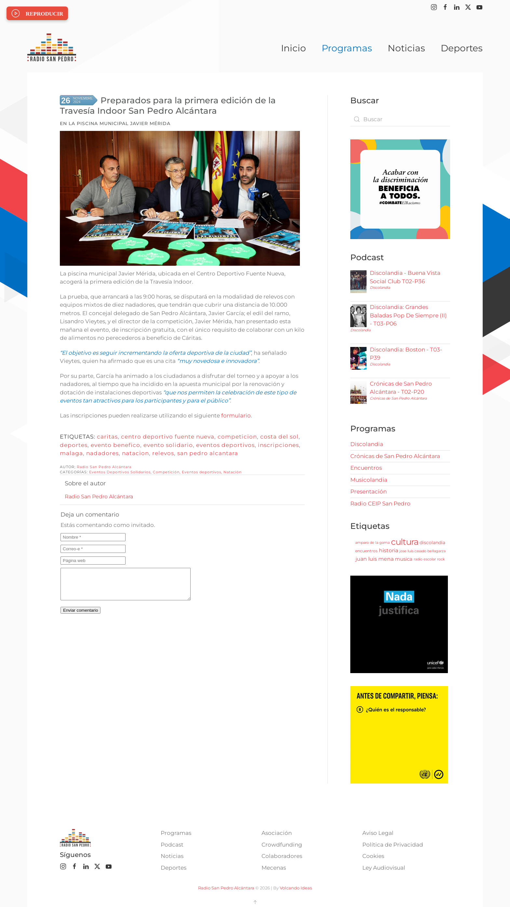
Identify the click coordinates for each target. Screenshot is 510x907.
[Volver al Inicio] (51, 48)
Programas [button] (347, 48)
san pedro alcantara (207, 453)
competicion (237, 436)
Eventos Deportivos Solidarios (120, 472)
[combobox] (400, 119)
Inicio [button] (293, 48)
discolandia (432, 542)
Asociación (277, 833)
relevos (163, 453)
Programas (176, 833)
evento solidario (168, 445)
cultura (404, 542)
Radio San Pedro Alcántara (104, 467)
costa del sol (279, 436)
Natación (232, 472)
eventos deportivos (225, 445)
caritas (107, 436)
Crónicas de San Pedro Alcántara (398, 398)
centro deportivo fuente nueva (167, 436)
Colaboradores (282, 856)
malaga (71, 453)
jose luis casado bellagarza (422, 551)
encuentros (366, 550)
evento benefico (115, 445)
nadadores (102, 453)
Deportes (462, 48)
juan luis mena (375, 559)
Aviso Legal (378, 833)
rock (441, 559)
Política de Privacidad (392, 844)
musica (403, 559)
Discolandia (380, 287)
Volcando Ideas (296, 887)
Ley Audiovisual (383, 867)
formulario (236, 415)
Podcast (172, 844)
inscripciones (278, 445)
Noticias (406, 48)
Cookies (373, 856)
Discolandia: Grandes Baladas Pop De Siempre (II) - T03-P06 (408, 315)
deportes (73, 445)
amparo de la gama (372, 542)
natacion (135, 453)
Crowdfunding (282, 844)
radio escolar (425, 559)
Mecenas (274, 867)
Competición (166, 472)
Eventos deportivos (201, 472)
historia (388, 550)
